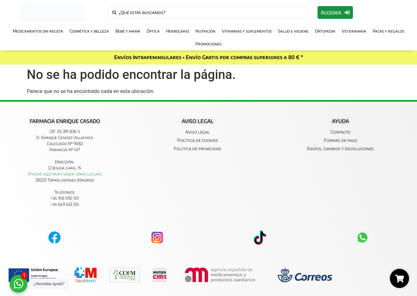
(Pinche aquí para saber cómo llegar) (65, 173)
